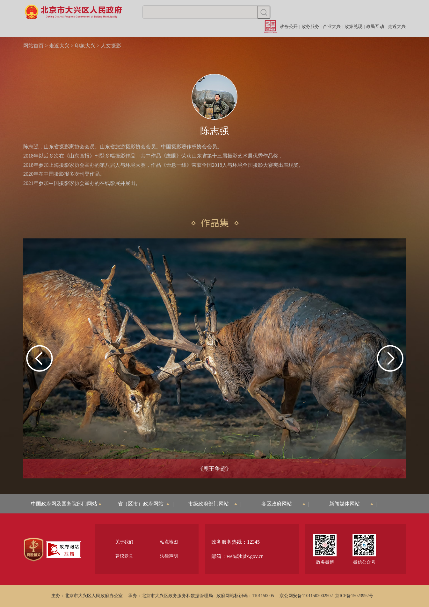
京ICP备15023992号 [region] (354, 595)
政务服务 (310, 26)
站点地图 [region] (169, 542)
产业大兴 (332, 26)
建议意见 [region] (124, 556)
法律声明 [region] (169, 556)
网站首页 (33, 45)
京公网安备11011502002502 (306, 595)
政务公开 (289, 26)
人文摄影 (111, 45)
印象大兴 (85, 45)
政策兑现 (353, 26)
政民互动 (375, 26)
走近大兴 (397, 26)
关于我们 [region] (124, 542)
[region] (33, 549)
